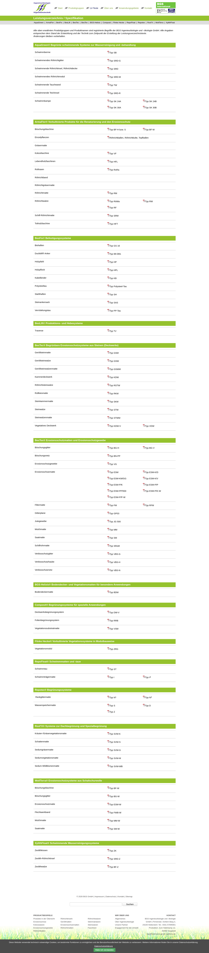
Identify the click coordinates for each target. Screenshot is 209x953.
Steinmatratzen (94, 922)
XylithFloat (170, 22)
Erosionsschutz (39, 922)
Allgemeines (120, 919)
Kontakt (148, 8)
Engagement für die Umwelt (126, 928)
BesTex (84, 22)
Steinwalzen (93, 925)
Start (60, 8)
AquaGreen (39, 22)
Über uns (108, 8)
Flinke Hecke (118, 22)
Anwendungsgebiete (129, 8)
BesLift (67, 22)
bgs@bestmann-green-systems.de (161, 934)
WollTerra (159, 22)
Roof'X (150, 22)
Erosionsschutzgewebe (43, 928)
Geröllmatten (66, 922)
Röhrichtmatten (67, 928)
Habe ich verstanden (104, 950)
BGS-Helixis (95, 22)
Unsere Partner (121, 925)
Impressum (100, 896)
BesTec (76, 22)
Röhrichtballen (39, 931)
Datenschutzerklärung (103, 946)
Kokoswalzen (39, 925)
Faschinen (92, 928)
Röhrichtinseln (67, 919)
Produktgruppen (76, 8)
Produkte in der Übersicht (44, 919)
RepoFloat (131, 22)
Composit (107, 22)
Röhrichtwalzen (94, 919)
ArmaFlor (50, 22)
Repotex (141, 22)
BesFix (59, 22)
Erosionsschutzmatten (70, 925)
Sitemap (129, 896)
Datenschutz (111, 896)
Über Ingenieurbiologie (124, 922)
